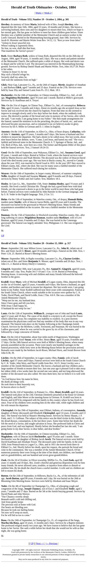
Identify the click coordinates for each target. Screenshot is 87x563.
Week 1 (39, 13)
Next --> (40, 543)
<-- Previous (52, 543)
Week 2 (47, 13)
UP (2, 235)
